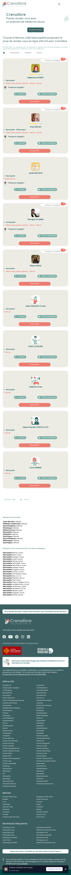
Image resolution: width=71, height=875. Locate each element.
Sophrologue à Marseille (43, 827)
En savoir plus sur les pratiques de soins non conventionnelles (24, 674)
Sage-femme (40, 773)
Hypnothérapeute (8, 720)
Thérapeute (39, 778)
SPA (4, 773)
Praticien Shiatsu (41, 756)
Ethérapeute (40, 710)
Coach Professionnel (9, 698)
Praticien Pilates (7, 753)
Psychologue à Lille (42, 832)
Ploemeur (13, 578)
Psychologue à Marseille (10, 837)
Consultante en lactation (10, 703)
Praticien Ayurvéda (42, 735)
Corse (4, 802)
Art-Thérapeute (7, 690)
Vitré (12, 580)
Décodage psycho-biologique (11, 708)
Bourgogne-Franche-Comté (44, 796)
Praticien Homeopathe (43, 743)
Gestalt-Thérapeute (42, 715)
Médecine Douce (8, 730)
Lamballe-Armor (16, 584)
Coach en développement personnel (13, 700)
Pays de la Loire (41, 814)
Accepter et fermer (54, 869)
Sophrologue (6, 778)
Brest (12, 555)
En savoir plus (14, 870)
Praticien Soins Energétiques (11, 758)
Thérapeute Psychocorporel (44, 783)
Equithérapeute (7, 710)
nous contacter (22, 864)
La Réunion (39, 807)
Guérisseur (39, 718)
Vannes (13, 561)
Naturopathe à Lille (42, 837)
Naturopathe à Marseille (43, 835)
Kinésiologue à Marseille (10, 842)
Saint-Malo (14, 563)
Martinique (6, 809)
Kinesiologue (40, 723)
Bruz (12, 576)
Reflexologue (6, 771)
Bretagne (28, 53)
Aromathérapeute (41, 688)
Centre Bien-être (41, 693)
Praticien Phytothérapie (43, 751)
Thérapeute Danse (8, 781)
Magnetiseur (40, 725)
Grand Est (39, 802)
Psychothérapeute (41, 768)
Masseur (5, 728)
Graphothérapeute (8, 718)
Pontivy (13, 595)
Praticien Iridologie (8, 746)
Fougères (13, 570)
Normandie (6, 812)
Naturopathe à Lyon (9, 830)
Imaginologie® (40, 720)
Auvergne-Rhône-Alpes (10, 796)
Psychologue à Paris (8, 827)
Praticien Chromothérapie (10, 741)
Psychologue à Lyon (42, 840)
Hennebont (14, 588)
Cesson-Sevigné (16, 582)
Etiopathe (5, 713)
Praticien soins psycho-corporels (46, 761)
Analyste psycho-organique (11, 688)
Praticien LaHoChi (41, 746)
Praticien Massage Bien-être (11, 748)
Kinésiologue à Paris (9, 835)
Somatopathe (7, 776)
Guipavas (13, 593)
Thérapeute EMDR (42, 781)
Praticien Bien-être (8, 738)
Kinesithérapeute (8, 725)
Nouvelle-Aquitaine (42, 812)
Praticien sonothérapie (9, 763)
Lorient (13, 559)
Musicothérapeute (41, 728)
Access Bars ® (7, 685)
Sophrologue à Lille (8, 832)
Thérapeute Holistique (9, 783)
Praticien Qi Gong (41, 753)
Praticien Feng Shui (8, 743)
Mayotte (38, 809)
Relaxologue (40, 771)
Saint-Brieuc (14, 565)
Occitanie (5, 814)
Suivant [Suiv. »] (24, 499)
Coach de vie (40, 698)
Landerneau (14, 586)
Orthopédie (39, 733)
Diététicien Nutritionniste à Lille (45, 842)
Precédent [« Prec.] (9, 499)
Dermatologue (7, 705)
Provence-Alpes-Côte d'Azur (11, 817)
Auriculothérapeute (42, 690)
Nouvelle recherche (35, 30)
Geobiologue (6, 715)
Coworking (39, 703)
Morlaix (13, 591)
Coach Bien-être (41, 695)
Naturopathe (14, 53)
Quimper (13, 557)
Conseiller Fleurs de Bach (43, 700)
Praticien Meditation (42, 748)
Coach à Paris (7, 840)
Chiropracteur (7, 695)
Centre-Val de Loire (42, 799)
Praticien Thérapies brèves (44, 758)
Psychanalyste (40, 763)
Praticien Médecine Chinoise (11, 751)
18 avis (40, 74)
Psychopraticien (7, 768)
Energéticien (40, 708)
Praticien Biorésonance (43, 738)
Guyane (38, 804)
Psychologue (6, 766)
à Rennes (12, 522)
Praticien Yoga (7, 761)
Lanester (13, 567)
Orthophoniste (7, 733)
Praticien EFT (40, 741)
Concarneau (14, 574)
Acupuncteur (40, 685)
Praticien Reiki (7, 756)
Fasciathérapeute (41, 713)
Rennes (39, 53)
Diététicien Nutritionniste (44, 705)
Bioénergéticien (7, 693)
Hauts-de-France (8, 807)
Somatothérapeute (42, 776)
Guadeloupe (6, 804)
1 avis (40, 123)
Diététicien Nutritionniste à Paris (46, 830)
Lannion (13, 572)
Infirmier (5, 723)
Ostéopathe (6, 735)
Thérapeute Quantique (9, 786)
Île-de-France (40, 817)
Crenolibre (7, 630)
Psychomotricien (41, 766)
